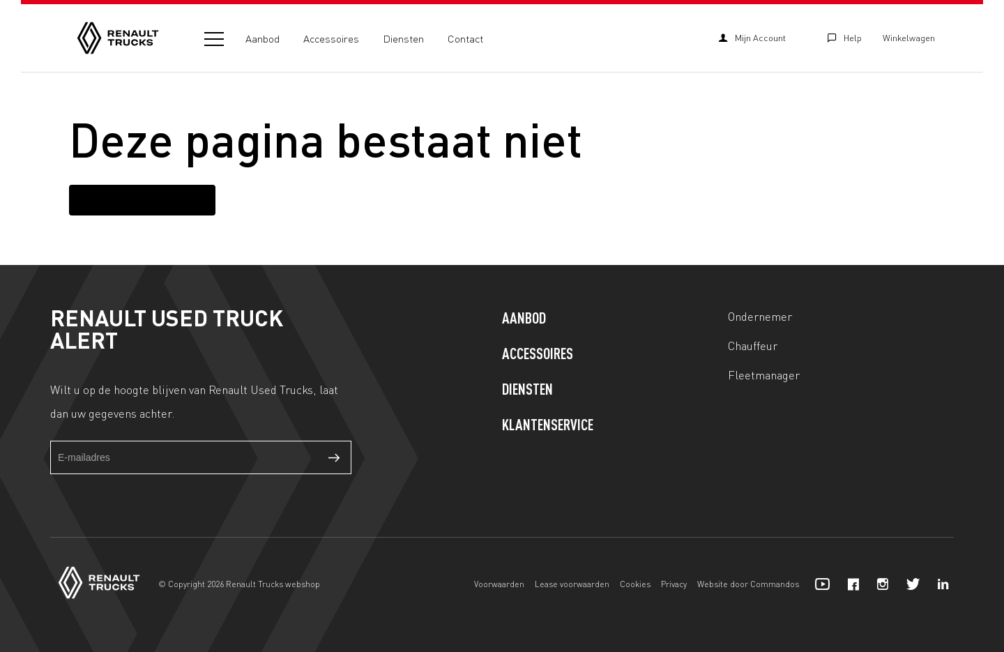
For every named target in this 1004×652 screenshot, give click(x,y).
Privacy (674, 584)
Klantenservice (547, 426)
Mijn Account (752, 37)
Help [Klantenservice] (845, 37)
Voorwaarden (499, 584)
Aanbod (262, 38)
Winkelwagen (909, 37)
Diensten (403, 38)
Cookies (635, 584)
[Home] (118, 38)
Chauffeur (752, 345)
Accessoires (331, 38)
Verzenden (334, 457)
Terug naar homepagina (142, 199)
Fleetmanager (764, 374)
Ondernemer (760, 316)
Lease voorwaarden (572, 584)
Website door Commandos (748, 584)
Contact (465, 38)
